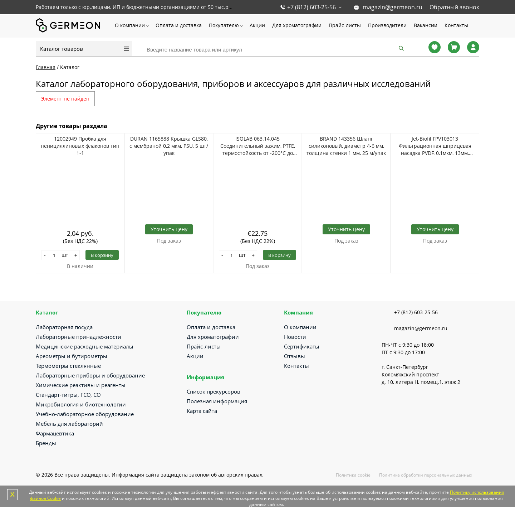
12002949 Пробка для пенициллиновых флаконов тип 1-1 (80, 145)
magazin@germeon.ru (392, 7)
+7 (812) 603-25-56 (311, 7)
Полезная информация (217, 401)
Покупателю (224, 25)
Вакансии (425, 25)
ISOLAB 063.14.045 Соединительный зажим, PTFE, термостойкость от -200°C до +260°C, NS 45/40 (257, 146)
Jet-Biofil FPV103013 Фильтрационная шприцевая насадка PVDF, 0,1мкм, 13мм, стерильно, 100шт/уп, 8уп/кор (434, 146)
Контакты (456, 25)
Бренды (46, 443)
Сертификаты (301, 346)
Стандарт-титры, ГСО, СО (68, 394)
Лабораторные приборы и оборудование (90, 375)
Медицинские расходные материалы (84, 346)
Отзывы (294, 356)
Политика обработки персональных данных (425, 475)
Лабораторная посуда (64, 327)
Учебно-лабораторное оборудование (85, 414)
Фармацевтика (55, 433)
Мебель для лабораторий (69, 423)
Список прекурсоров (213, 391)
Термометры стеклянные (68, 365)
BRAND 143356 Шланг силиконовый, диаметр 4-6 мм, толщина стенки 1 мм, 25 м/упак (346, 145)
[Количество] (54, 255)
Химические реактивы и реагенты (81, 385)
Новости (295, 336)
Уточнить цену (169, 229)
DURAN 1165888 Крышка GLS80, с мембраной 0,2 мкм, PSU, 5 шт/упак (168, 145)
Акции (257, 25)
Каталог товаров (61, 48)
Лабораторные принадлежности (78, 336)
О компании (130, 25)
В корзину (102, 255)
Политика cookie (353, 475)
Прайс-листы (345, 25)
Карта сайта (202, 410)
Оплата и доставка (179, 25)
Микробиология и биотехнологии (81, 404)
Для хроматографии (297, 25)
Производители (387, 25)
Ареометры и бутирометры (71, 356)
